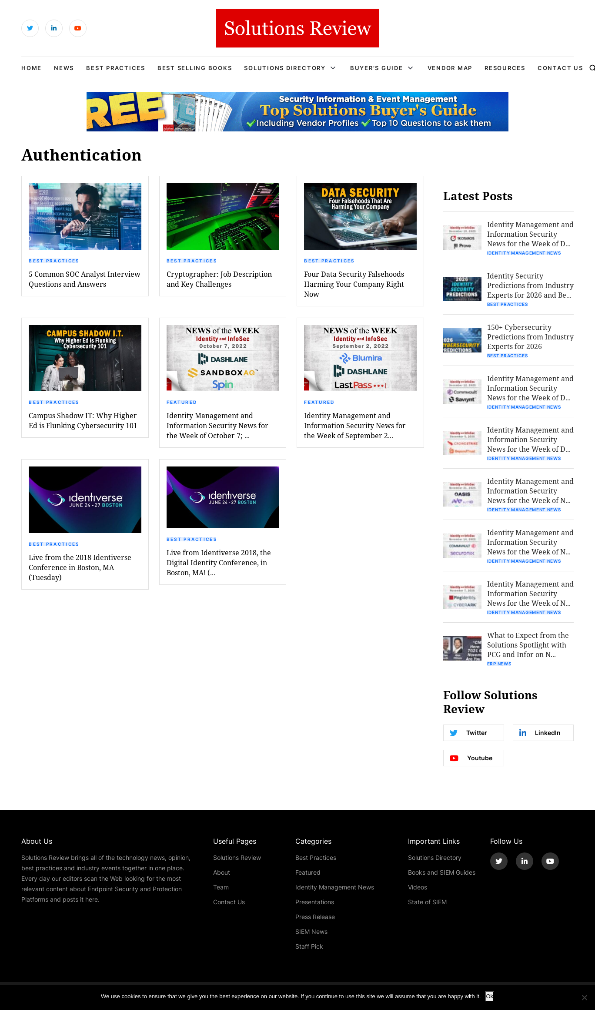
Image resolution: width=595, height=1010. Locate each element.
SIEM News (311, 931)
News (64, 68)
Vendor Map (450, 68)
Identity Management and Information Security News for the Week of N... (530, 490)
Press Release (315, 917)
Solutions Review (237, 857)
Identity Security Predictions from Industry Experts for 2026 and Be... (530, 285)
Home (31, 68)
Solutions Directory (284, 68)
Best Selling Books (194, 68)
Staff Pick (309, 946)
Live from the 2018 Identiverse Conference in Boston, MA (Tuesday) (80, 567)
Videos (417, 887)
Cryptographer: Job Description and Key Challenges (219, 279)
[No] (584, 997)
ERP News (499, 663)
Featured (182, 402)
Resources (505, 68)
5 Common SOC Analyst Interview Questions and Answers (84, 279)
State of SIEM (427, 902)
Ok (489, 996)
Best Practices (115, 68)
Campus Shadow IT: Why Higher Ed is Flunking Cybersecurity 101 (83, 420)
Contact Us (560, 68)
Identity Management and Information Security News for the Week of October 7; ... (217, 425)
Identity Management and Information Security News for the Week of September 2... (355, 425)
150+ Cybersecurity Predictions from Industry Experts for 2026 (530, 336)
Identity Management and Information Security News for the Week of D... (530, 234)
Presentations (314, 902)
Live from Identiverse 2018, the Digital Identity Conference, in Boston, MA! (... (219, 562)
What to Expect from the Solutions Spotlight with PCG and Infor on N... (528, 645)
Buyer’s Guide (376, 68)
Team (221, 887)
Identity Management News (524, 253)
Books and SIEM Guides (441, 872)
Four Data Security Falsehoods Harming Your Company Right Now (354, 284)
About (221, 872)
